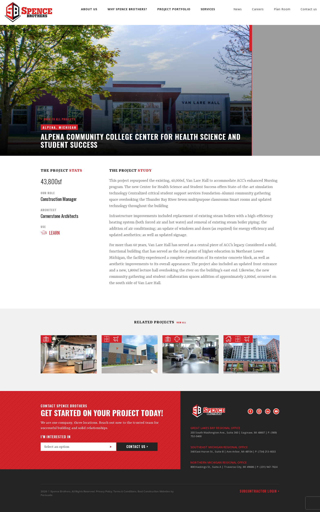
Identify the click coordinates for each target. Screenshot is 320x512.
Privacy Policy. (104, 491)
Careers (258, 9)
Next (244, 39)
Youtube (276, 411)
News (237, 9)
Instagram (259, 411)
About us (89, 9)
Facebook (250, 411)
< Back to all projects (58, 119)
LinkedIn (267, 411)
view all (181, 322)
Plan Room (282, 9)
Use (43, 227)
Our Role (48, 193)
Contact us (309, 9)
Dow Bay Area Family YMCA (130, 354)
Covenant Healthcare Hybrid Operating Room (190, 354)
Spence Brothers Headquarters (69, 354)
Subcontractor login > (259, 491)
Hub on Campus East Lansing (251, 354)
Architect (49, 210)
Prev (244, 31)
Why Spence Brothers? (127, 9)
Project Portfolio (173, 9)
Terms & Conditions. (125, 491)
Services (208, 9)
